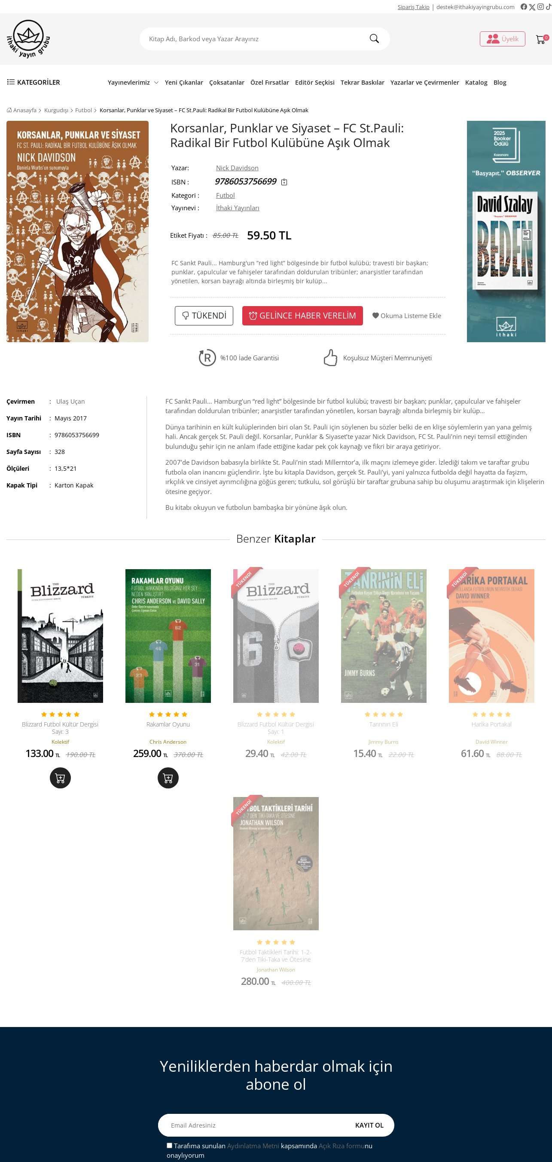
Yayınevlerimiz (133, 82)
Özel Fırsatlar (269, 82)
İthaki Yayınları (237, 207)
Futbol (83, 110)
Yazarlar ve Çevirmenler (424, 82)
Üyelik (502, 38)
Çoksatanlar (226, 82)
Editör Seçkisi (315, 82)
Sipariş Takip (414, 7)
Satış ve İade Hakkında (189, 1077)
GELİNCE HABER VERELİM (302, 315)
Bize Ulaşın (172, 1034)
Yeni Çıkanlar (184, 82)
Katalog (476, 82)
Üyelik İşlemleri (316, 1034)
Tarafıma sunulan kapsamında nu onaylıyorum (269, 942)
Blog (500, 82)
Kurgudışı (56, 110)
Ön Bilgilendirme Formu (191, 1105)
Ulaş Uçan (70, 401)
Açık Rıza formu (342, 937)
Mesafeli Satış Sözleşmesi (193, 1062)
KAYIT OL (369, 916)
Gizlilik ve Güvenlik (184, 1090)
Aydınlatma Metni (253, 937)
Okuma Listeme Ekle (406, 315)
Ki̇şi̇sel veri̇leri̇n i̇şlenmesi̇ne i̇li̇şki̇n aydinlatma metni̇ (343, 1067)
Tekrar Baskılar (362, 82)
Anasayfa (21, 110)
